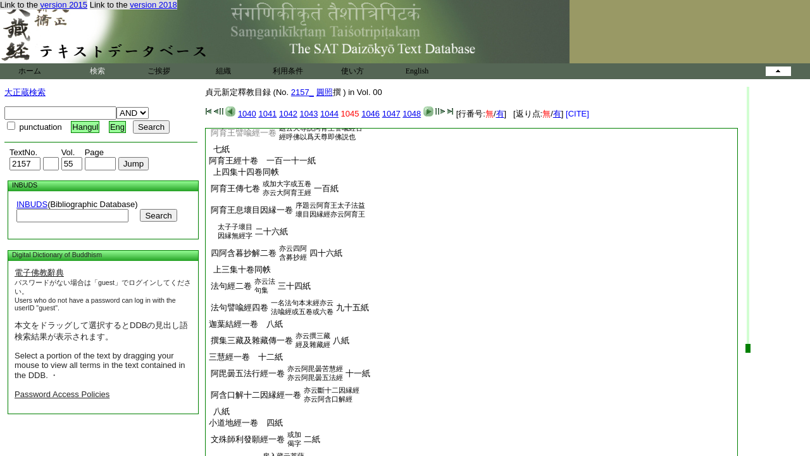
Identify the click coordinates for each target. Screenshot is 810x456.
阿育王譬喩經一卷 (244, 132)
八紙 (219, 411)
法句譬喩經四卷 (239, 307)
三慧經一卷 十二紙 (246, 357)
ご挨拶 (158, 70)
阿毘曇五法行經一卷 (248, 373)
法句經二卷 (231, 286)
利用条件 (288, 70)
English (417, 70)
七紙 (219, 149)
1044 (329, 113)
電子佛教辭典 (39, 272)
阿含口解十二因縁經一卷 (256, 395)
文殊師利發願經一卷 (248, 439)
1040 (247, 113)
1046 (370, 113)
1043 (309, 113)
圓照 (324, 92)
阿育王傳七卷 (235, 188)
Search (158, 215)
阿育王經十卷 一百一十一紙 (262, 160)
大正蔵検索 (25, 92)
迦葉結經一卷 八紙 (246, 324)
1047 (391, 113)
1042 (288, 113)
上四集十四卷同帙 (244, 172)
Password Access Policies (62, 394)
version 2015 (63, 5)
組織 (223, 70)
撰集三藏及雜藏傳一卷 (252, 340)
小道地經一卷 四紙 (246, 423)
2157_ (302, 92)
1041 (267, 113)
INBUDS (31, 204)
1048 (411, 113)
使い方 (352, 70)
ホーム (29, 70)
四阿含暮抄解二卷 (244, 253)
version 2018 (153, 5)
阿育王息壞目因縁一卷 (252, 210)
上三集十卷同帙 (240, 269)
